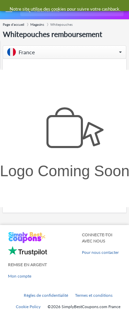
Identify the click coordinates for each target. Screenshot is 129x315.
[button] (64, 52)
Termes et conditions (93, 295)
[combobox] (71, 9)
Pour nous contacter (100, 252)
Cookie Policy (28, 306)
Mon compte (19, 276)
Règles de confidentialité (46, 295)
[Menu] (9, 10)
